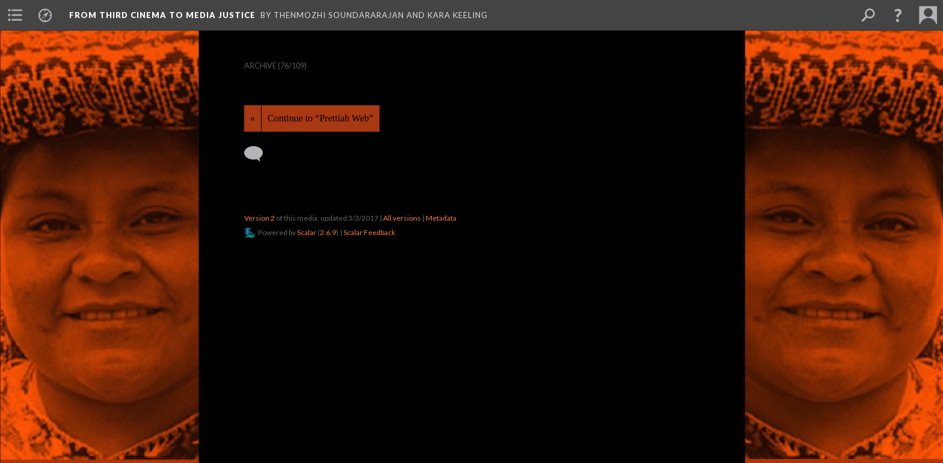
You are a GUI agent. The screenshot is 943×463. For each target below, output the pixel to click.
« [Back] (252, 118)
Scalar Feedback (369, 232)
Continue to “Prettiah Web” (320, 118)
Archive (260, 65)
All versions (402, 217)
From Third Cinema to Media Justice (162, 15)
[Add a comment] (259, 154)
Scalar (306, 232)
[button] (898, 15)
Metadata (441, 217)
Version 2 (259, 217)
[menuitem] (15, 15)
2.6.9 (328, 232)
